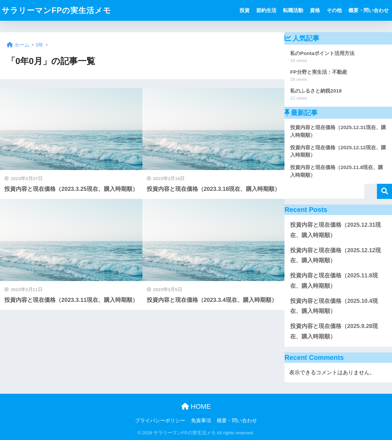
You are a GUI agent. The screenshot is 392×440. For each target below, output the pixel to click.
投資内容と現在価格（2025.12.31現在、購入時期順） (335, 230)
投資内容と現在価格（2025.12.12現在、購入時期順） (335, 255)
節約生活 (266, 10)
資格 (315, 10)
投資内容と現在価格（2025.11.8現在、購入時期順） (334, 280)
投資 (245, 10)
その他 (334, 10)
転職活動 (293, 10)
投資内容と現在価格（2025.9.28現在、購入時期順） (334, 331)
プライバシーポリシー (160, 420)
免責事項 (201, 420)
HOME (196, 406)
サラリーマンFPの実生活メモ (56, 10)
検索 (384, 191)
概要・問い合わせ (368, 10)
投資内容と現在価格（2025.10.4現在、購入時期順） (334, 306)
